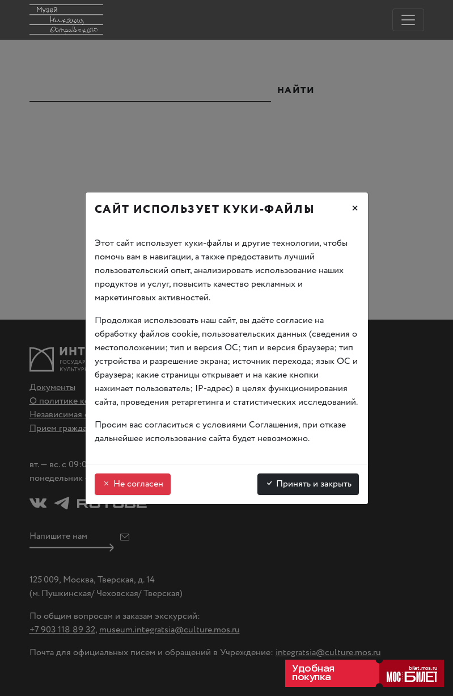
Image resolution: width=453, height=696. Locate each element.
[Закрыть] (355, 210)
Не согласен (132, 483)
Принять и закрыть (308, 483)
